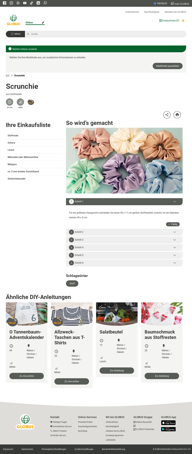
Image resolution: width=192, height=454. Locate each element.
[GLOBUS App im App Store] (169, 423)
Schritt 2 (76, 232)
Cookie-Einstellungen (84, 449)
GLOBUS (180, 3)
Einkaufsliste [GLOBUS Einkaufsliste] (169, 20)
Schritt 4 (76, 247)
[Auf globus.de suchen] (107, 34)
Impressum (8, 449)
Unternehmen (132, 12)
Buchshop (82, 431)
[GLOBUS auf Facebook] (4, 3)
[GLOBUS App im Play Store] (168, 429)
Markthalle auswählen (167, 66)
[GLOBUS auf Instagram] (11, 3)
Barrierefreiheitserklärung (113, 449)
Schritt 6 (76, 262)
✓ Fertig (172, 224)
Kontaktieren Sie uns (62, 426)
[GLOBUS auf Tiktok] (31, 3)
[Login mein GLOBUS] (183, 20)
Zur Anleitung (117, 370)
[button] (15, 34)
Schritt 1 (76, 201)
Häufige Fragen (60, 422)
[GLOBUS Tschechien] (143, 428)
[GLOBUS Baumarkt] (142, 422)
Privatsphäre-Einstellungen (54, 449)
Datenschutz (27, 449)
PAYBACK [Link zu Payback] (160, 3)
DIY (8, 75)
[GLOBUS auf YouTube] (24, 3)
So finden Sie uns (58, 435)
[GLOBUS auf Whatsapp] (45, 3)
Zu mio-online (27, 376)
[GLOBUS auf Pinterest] (18, 3)
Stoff (72, 283)
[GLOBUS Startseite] (13, 20)
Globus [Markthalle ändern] (29, 22)
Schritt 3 (76, 239)
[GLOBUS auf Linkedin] (38, 3)
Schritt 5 (76, 255)
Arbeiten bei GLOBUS (175, 12)
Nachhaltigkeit (151, 12)
